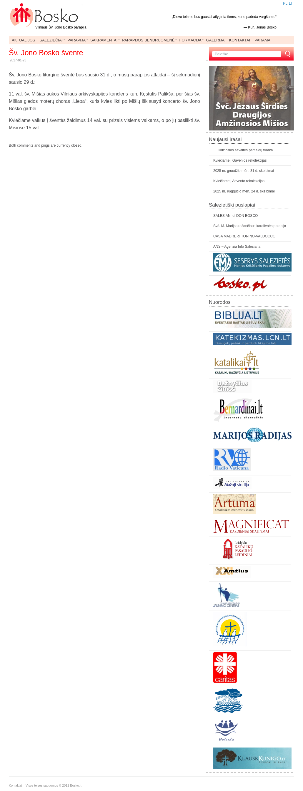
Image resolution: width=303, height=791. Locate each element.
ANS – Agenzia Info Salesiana (236, 246)
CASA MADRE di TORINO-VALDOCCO (244, 236)
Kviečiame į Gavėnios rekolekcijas (240, 160)
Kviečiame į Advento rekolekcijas (238, 181)
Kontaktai (17, 785)
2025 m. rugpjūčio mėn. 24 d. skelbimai (244, 191)
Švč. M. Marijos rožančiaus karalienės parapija (249, 226)
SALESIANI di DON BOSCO (235, 216)
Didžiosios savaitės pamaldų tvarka (245, 150)
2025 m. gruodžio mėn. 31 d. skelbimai (243, 171)
